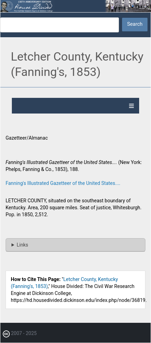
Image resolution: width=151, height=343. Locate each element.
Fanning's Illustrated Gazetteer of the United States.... (63, 183)
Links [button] (22, 245)
